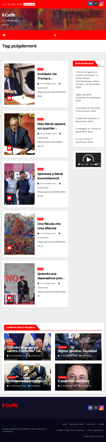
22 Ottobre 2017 (48, 184)
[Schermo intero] (99, 164)
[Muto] (96, 164)
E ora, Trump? (83, 139)
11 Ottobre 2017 (48, 234)
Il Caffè (8, 15)
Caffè (40, 69)
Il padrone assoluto (86, 118)
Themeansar (7, 431)
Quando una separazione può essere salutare (49, 278)
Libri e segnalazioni (95, 430)
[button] (88, 159)
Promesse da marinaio (88, 108)
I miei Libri (90, 424)
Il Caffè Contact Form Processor (70, 430)
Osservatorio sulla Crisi (94, 436)
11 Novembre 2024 (69, 386)
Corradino (35, 356)
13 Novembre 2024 (18, 386)
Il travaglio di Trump (87, 128)
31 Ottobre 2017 (48, 84)
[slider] (86, 164)
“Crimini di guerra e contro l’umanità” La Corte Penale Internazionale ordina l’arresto (87, 78)
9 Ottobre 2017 (48, 283)
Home (64, 424)
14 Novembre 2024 (69, 356)
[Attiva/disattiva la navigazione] (55, 35)
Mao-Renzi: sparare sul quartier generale (51, 128)
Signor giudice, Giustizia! (77, 351)
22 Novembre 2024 (18, 356)
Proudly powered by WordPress (16, 429)
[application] (88, 160)
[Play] (79, 164)
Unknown (11, 343)
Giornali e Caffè (76, 424)
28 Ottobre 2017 (48, 134)
